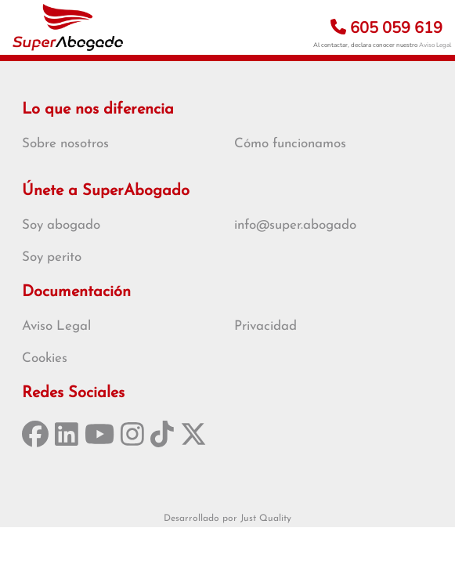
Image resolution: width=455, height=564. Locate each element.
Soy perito (51, 257)
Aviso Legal (435, 45)
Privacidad (265, 326)
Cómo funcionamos (290, 143)
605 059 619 (386, 27)
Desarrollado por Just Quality (227, 518)
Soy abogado (61, 225)
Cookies (44, 358)
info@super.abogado (295, 225)
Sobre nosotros (65, 143)
